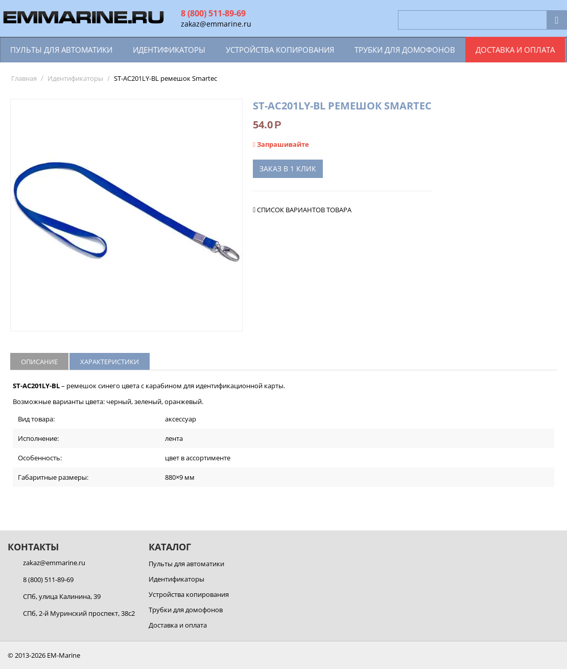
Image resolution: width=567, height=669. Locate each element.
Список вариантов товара (304, 209)
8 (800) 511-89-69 (213, 13)
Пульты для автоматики (61, 49)
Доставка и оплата (515, 49)
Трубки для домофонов (405, 49)
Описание (39, 361)
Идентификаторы (169, 49)
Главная (24, 78)
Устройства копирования (280, 49)
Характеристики (109, 361)
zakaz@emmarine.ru (216, 24)
